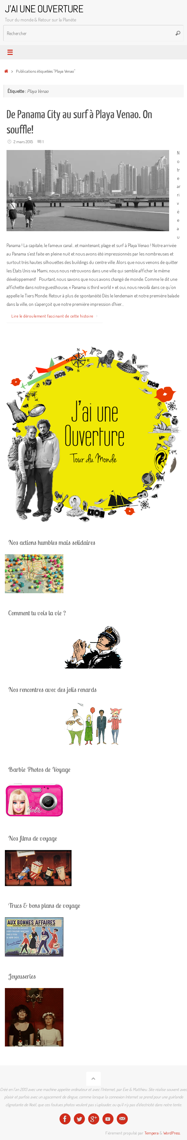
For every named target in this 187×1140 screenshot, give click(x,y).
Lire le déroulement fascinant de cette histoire (55, 316)
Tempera (151, 1132)
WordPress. (171, 1132)
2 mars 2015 (23, 141)
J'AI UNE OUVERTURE (44, 9)
